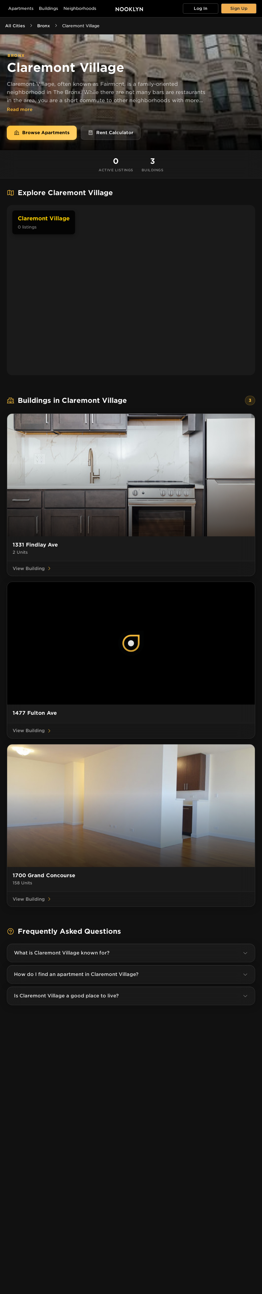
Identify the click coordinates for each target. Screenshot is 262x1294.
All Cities (15, 25)
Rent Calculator (110, 133)
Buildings (48, 8)
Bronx (43, 25)
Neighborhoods (79, 8)
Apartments (20, 8)
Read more (19, 109)
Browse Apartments (42, 133)
